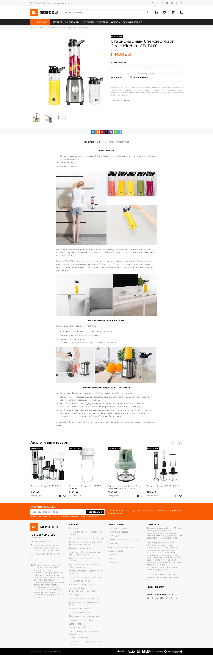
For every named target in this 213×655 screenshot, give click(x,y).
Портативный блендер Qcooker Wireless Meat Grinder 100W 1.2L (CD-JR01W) (124, 487)
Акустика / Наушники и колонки (85, 577)
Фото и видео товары (79, 612)
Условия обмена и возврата (121, 547)
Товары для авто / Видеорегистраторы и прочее (84, 589)
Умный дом (74, 595)
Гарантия (112, 543)
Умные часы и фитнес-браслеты (84, 598)
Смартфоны (74, 528)
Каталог (40, 22)
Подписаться (95, 512)
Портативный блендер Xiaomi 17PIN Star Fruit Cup (86, 487)
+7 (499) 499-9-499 (40, 3)
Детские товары (77, 624)
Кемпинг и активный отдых (82, 584)
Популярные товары (118, 532)
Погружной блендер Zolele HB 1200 (45, 486)
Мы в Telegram (155, 586)
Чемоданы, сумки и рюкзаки (83, 620)
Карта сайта (55, 651)
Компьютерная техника (80, 548)
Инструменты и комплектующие (85, 616)
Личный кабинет (132, 22)
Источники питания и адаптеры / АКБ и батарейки (85, 565)
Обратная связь (115, 551)
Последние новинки (118, 528)
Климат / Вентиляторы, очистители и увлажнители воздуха (87, 543)
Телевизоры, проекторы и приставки (87, 538)
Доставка (102, 22)
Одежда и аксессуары (80, 608)
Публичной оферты (90, 516)
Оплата (115, 22)
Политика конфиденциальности (123, 539)
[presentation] (173, 442)
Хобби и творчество (79, 637)
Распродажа (114, 535)
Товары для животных (79, 581)
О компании (72, 22)
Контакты (88, 22)
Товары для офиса (78, 627)
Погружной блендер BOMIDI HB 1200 (163, 486)
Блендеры (125, 100)
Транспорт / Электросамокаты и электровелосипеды (85, 553)
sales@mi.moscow (64, 3)
